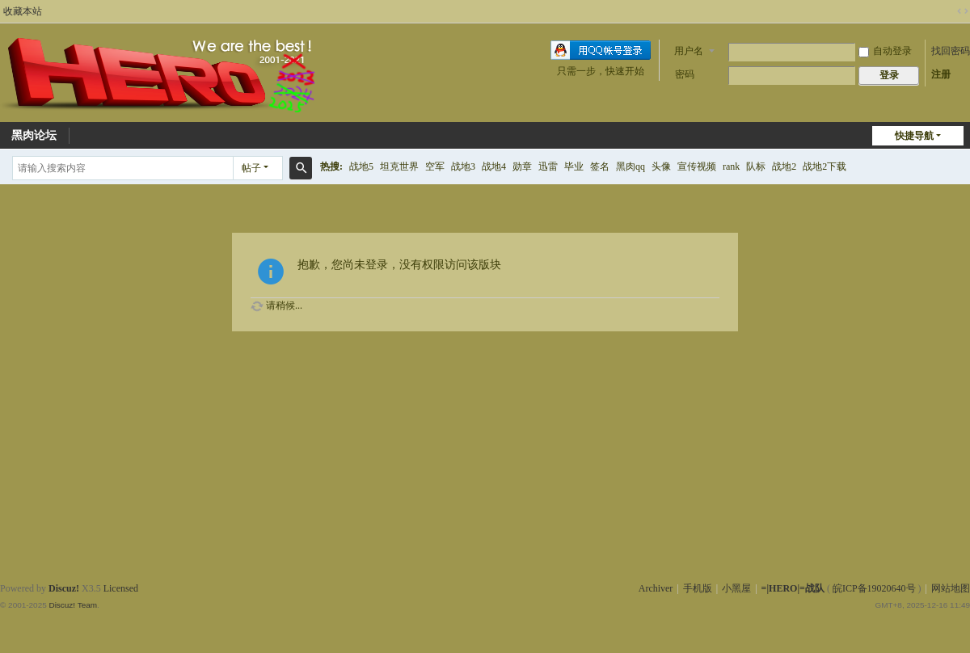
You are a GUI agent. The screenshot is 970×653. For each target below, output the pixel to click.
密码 (684, 74)
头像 (661, 166)
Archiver (656, 588)
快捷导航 (914, 135)
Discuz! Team (72, 604)
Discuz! (63, 588)
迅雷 (548, 166)
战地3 (463, 166)
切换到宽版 (962, 11)
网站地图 (950, 588)
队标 (755, 166)
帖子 (251, 168)
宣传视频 (696, 166)
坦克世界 (399, 166)
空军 (435, 166)
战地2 (784, 166)
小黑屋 (736, 588)
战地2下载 (824, 166)
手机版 (697, 588)
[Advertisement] (485, 531)
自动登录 (885, 51)
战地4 (494, 166)
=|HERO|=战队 (792, 588)
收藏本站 (22, 11)
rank (731, 166)
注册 (941, 74)
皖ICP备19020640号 (874, 588)
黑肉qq (630, 166)
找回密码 (950, 51)
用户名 (688, 51)
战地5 (361, 166)
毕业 (574, 166)
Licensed (120, 588)
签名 (599, 166)
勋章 (522, 166)
